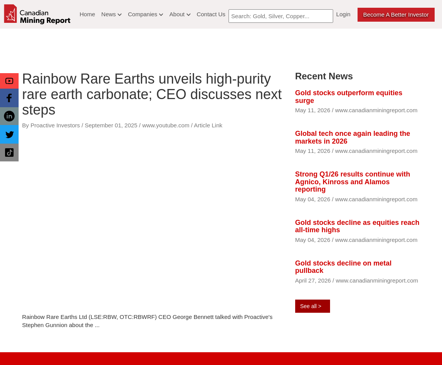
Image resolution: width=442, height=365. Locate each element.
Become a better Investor (396, 14)
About (179, 14)
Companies (145, 14)
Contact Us (211, 14)
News (111, 14)
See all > (311, 306)
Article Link (208, 125)
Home (87, 14)
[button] (9, 81)
